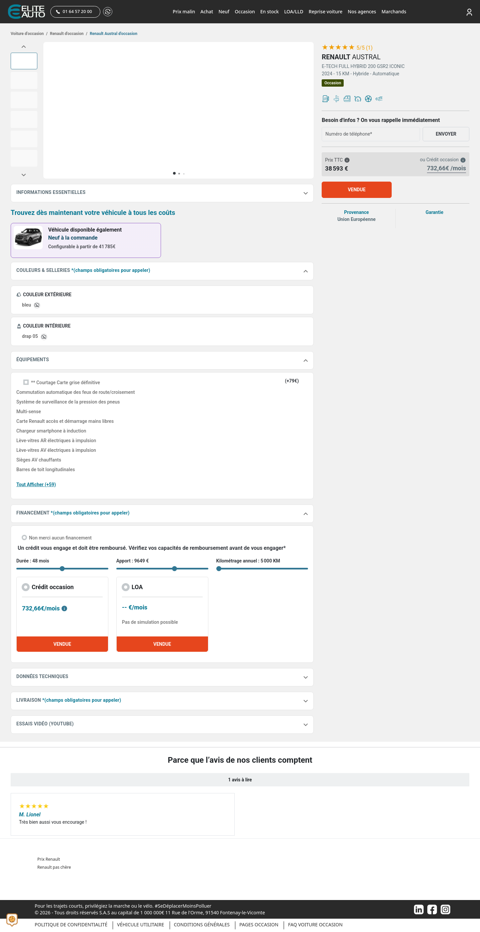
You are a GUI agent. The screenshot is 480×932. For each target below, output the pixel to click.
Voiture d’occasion (29, 33)
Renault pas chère (54, 867)
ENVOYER (446, 134)
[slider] (338, 47)
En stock (269, 11)
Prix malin (184, 11)
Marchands (393, 11)
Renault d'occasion (68, 33)
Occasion (245, 11)
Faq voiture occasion (315, 924)
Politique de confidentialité (71, 924)
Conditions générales (202, 924)
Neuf (223, 11)
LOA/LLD (293, 11)
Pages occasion (258, 924)
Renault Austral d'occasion (113, 33)
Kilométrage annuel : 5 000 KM (248, 560)
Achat (206, 11)
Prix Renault (48, 859)
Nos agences (362, 11)
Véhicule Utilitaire (140, 924)
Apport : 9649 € (132, 560)
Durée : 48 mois (32, 560)
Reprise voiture (325, 11)
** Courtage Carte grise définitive (65, 382)
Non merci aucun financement (60, 537)
